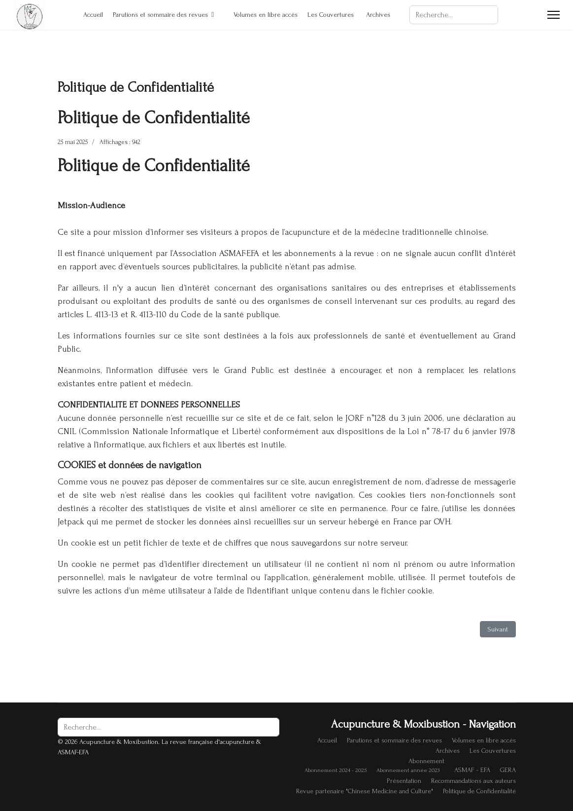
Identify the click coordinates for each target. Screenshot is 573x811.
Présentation (404, 780)
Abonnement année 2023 (407, 770)
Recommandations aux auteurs (473, 780)
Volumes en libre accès (261, 14)
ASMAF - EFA (472, 770)
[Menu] (553, 15)
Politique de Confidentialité (479, 791)
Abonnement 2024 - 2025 (335, 770)
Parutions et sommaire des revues (160, 14)
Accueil (88, 14)
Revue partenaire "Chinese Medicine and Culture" (364, 791)
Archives (378, 14)
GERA (508, 770)
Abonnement (426, 761)
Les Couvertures (330, 14)
